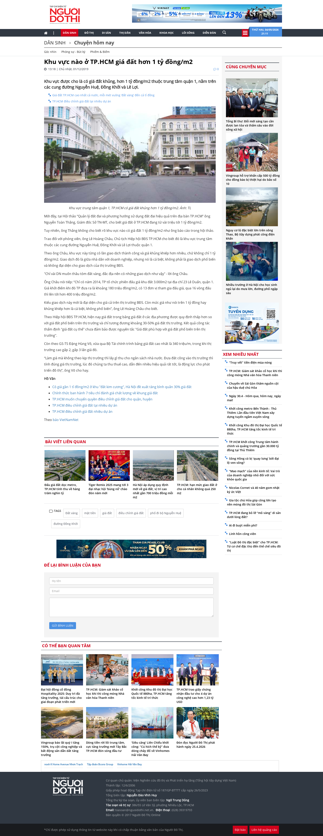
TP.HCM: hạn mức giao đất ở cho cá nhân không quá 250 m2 (197, 489)
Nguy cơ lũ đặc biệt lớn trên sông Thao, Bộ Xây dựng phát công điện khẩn (250, 234)
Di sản (106, 33)
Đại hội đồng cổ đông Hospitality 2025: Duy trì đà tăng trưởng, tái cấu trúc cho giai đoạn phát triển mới (61, 696)
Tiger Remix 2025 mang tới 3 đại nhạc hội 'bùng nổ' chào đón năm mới (108, 489)
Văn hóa (145, 33)
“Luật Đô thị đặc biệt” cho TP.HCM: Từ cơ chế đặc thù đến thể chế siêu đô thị (254, 546)
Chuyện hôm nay (93, 42)
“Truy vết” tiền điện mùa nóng (250, 362)
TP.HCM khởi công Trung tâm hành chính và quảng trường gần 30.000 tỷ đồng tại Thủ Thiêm (253, 446)
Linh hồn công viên (242, 534)
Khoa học (166, 33)
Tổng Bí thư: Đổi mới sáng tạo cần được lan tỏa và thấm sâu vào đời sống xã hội (250, 125)
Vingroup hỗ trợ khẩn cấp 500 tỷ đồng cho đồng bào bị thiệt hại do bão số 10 (253, 180)
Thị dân (125, 33)
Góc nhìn (50, 52)
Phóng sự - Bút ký (73, 52)
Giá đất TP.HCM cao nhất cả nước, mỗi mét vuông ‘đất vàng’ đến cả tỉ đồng (103, 95)
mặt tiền (90, 513)
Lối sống (188, 33)
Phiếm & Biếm (100, 52)
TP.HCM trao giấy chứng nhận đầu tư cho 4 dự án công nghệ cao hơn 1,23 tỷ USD (195, 696)
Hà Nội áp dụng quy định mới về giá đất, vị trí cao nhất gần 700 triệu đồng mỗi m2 (153, 491)
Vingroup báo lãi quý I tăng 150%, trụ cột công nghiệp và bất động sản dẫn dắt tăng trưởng (61, 749)
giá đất (107, 513)
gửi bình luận (62, 625)
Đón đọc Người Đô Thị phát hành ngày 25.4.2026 (196, 745)
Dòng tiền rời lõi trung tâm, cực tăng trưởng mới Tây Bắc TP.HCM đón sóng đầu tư (106, 747)
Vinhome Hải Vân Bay (129, 764)
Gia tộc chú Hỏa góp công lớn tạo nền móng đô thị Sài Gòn (251, 502)
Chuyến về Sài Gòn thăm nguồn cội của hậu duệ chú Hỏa (253, 385)
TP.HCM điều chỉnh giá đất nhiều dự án (82, 411)
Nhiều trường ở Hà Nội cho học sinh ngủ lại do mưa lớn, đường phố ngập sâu (252, 289)
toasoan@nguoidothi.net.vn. (134, 810)
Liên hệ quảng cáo (264, 830)
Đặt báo (240, 830)
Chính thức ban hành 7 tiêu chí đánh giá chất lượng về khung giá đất (105, 393)
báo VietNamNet (65, 419)
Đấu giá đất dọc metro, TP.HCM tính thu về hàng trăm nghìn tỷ (62, 489)
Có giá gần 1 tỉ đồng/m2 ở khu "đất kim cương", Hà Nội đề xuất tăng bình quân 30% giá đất (122, 387)
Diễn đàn (209, 33)
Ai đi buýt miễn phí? (243, 525)
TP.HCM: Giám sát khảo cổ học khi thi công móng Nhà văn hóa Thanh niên (105, 694)
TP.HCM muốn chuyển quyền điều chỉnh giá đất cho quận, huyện (102, 399)
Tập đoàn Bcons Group (100, 764)
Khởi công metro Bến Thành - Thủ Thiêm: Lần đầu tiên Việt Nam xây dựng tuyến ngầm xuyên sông (251, 413)
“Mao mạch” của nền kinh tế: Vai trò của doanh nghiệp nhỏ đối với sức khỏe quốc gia (253, 475)
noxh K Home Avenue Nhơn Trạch (63, 764)
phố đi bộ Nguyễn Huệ (165, 513)
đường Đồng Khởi (66, 524)
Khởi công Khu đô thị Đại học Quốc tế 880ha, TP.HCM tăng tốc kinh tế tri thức (151, 694)
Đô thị (89, 33)
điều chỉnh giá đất (131, 513)
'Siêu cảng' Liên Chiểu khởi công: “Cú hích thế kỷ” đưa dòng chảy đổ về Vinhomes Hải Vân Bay (150, 749)
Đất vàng (72, 513)
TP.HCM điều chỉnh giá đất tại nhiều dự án (81, 101)
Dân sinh (69, 33)
